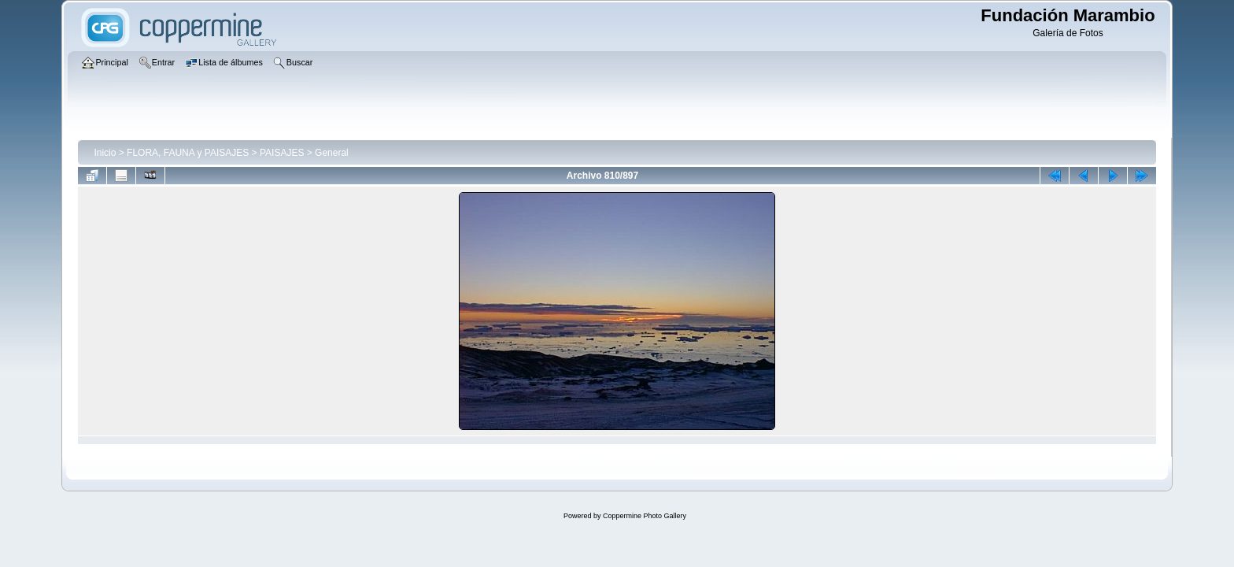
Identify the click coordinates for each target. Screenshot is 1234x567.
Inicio (105, 152)
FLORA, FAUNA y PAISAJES (188, 152)
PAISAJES (282, 152)
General (332, 152)
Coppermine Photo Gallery (644, 516)
